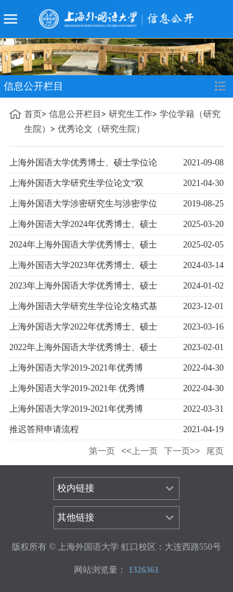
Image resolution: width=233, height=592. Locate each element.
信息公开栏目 (75, 114)
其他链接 (75, 517)
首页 (33, 114)
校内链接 (75, 488)
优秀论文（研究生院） (101, 129)
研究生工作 (130, 114)
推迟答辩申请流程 (44, 429)
